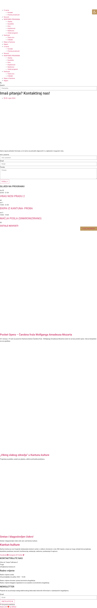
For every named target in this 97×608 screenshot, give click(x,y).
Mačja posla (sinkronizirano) (21, 218)
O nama (6, 10)
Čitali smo (11, 37)
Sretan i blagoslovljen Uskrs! (16, 536)
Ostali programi (13, 33)
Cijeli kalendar (88, 228)
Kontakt (10, 12)
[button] (48, 83)
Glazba (10, 22)
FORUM (10, 40)
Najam (6, 44)
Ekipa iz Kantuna (9, 42)
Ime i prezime (4, 154)
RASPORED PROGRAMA (12, 19)
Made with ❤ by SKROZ (8, 607)
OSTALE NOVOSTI (9, 225)
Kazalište (11, 24)
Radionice (11, 31)
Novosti (6, 17)
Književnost (11, 28)
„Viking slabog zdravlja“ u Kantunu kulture (24, 455)
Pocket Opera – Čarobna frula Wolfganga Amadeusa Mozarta (36, 334)
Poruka (2, 167)
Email (2, 161)
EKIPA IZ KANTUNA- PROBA (16, 208)
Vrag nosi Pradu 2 (12, 196)
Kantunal (7, 35)
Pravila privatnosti (14, 15)
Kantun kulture (10, 544)
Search (2, 85)
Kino (9, 26)
